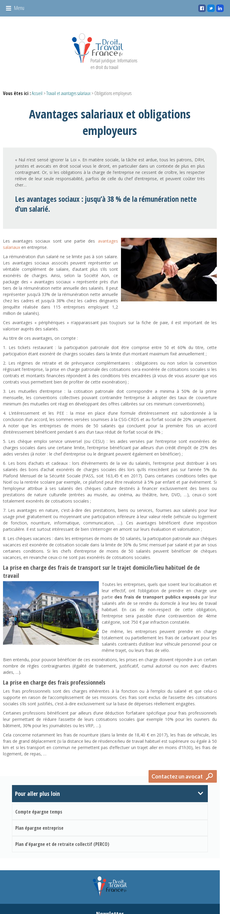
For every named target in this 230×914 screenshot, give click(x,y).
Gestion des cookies (183, 900)
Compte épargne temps (38, 768)
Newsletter (115, 873)
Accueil (37, 93)
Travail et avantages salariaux (68, 93)
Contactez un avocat (188, 733)
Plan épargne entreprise (39, 784)
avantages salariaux (109, 218)
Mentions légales (147, 900)
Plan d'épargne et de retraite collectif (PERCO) (62, 800)
